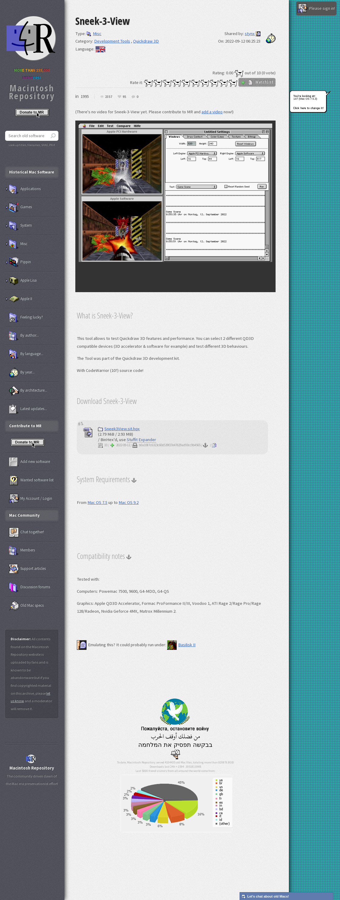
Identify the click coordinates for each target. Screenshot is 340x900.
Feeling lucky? (26, 317)
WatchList (257, 82)
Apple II (20, 299)
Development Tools (112, 41)
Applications (25, 189)
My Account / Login (30, 499)
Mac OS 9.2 (129, 502)
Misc (94, 33)
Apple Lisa (23, 280)
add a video (212, 112)
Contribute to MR (25, 425)
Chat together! (26, 532)
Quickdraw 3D (146, 41)
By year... (21, 372)
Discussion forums (29, 587)
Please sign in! (316, 8)
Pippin (20, 262)
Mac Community (24, 515)
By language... (26, 354)
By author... (24, 335)
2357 (108, 97)
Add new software (29, 462)
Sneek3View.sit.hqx (119, 428)
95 (124, 97)
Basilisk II (181, 644)
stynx (250, 33)
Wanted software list (31, 480)
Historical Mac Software (31, 172)
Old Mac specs (26, 606)
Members (22, 550)
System (20, 226)
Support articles (27, 569)
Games (20, 207)
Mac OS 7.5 (97, 502)
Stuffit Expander (141, 439)
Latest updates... (28, 409)
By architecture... (28, 390)
